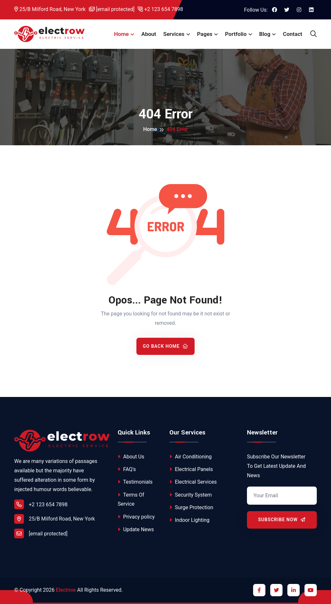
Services (173, 34)
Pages (205, 34)
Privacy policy (136, 517)
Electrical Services (193, 482)
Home (121, 34)
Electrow (66, 590)
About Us (131, 457)
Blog (265, 34)
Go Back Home (165, 346)
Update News (136, 529)
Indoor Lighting (189, 520)
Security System (190, 495)
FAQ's (127, 469)
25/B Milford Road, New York (50, 9)
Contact (292, 34)
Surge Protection (191, 507)
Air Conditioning (190, 457)
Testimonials (135, 482)
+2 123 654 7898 (160, 9)
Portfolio (236, 34)
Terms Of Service (131, 499)
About (148, 34)
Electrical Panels (191, 469)
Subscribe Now (282, 519)
